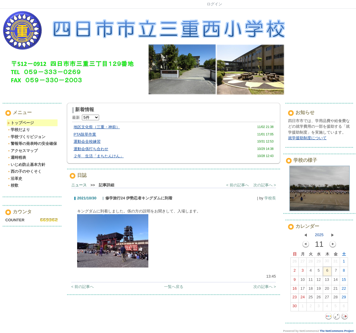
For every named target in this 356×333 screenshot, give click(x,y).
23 (295, 298)
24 (303, 298)
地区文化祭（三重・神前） (97, 127)
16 (295, 289)
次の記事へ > (264, 185)
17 (303, 289)
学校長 (270, 198)
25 (311, 298)
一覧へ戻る (173, 286)
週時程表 (16, 157)
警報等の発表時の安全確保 (32, 143)
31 (335, 262)
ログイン (214, 4)
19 (319, 289)
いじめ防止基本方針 (26, 164)
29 (319, 262)
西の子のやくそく (24, 171)
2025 (319, 235)
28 (311, 262)
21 (335, 289)
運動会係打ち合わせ (91, 149)
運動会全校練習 (87, 141)
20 (327, 289)
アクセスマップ (22, 150)
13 (327, 280)
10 (303, 280)
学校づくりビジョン (26, 137)
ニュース (79, 185)
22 (344, 289)
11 (311, 280)
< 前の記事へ (237, 185)
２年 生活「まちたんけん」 (99, 156)
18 (311, 289)
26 (295, 262)
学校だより (18, 129)
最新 (85, 117)
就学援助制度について (307, 138)
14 (335, 280)
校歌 (12, 185)
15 (344, 280)
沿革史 (14, 178)
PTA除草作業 (85, 134)
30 (327, 262)
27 (303, 262)
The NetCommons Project (337, 330)
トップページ (20, 123)
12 (319, 280)
